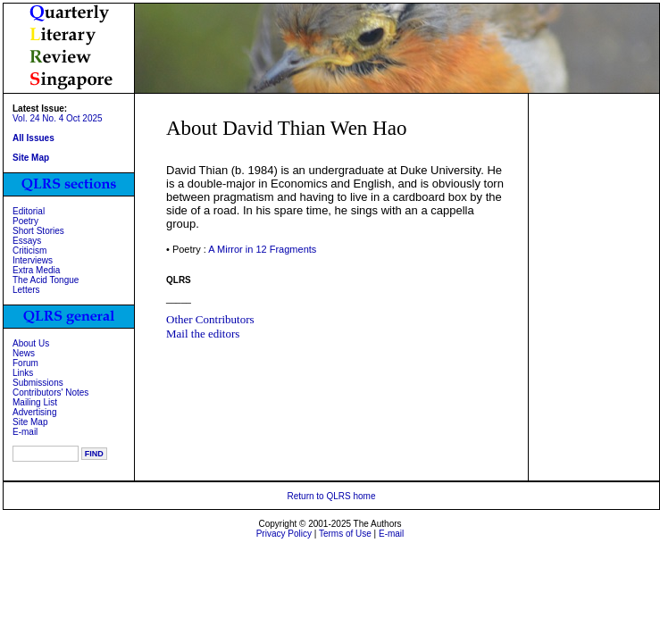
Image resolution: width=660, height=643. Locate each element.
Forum (25, 363)
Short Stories (38, 231)
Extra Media (36, 270)
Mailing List (35, 402)
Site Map (30, 422)
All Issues (33, 138)
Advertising (34, 412)
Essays (27, 241)
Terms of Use (345, 534)
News (24, 353)
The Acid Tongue (46, 280)
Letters (26, 290)
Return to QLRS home (332, 496)
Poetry (25, 221)
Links (23, 373)
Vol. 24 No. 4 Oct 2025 (58, 118)
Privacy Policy (284, 534)
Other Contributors (210, 319)
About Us (31, 343)
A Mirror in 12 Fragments (262, 249)
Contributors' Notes (50, 392)
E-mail (25, 432)
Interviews (33, 260)
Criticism (29, 250)
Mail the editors (202, 333)
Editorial (29, 211)
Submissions (38, 383)
